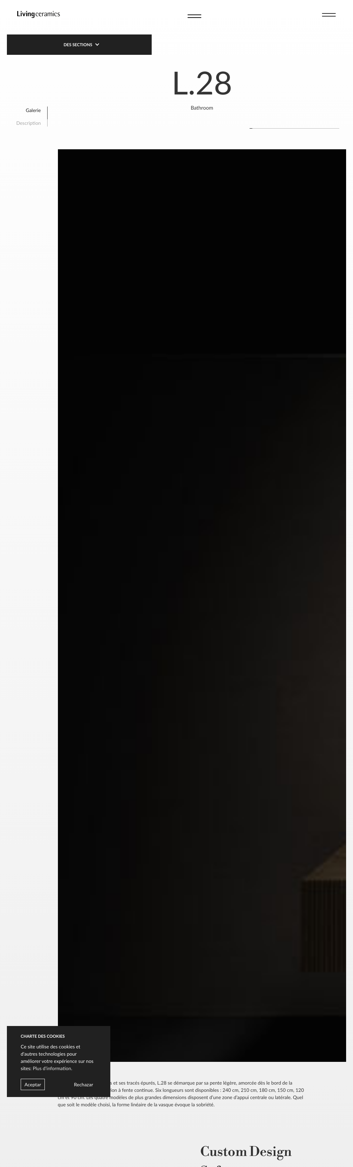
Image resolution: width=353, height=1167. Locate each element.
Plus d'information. (52, 1068)
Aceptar (32, 1084)
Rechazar (83, 1084)
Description (28, 123)
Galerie (33, 110)
